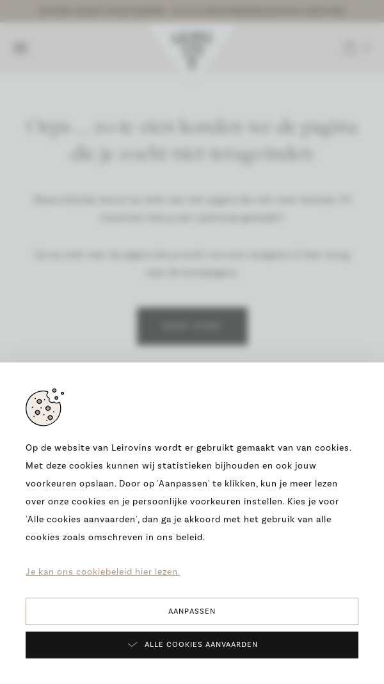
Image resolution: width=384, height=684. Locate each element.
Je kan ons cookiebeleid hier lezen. (103, 572)
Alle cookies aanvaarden (192, 644)
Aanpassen (192, 611)
